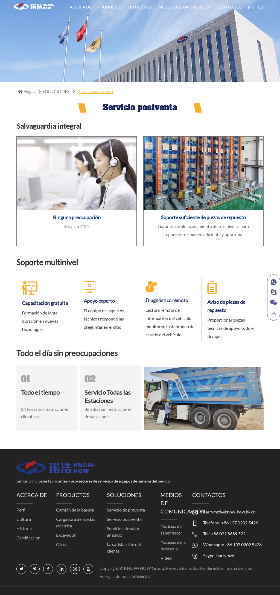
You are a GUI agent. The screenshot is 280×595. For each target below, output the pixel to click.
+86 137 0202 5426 (243, 544)
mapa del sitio (240, 568)
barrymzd (225, 555)
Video (166, 558)
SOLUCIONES (140, 7)
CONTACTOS (229, 7)
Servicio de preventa (126, 509)
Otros (61, 544)
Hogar (27, 91)
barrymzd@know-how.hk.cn (229, 511)
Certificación (28, 537)
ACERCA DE (80, 7)
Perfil (21, 509)
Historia (24, 528)
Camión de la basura (75, 509)
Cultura (23, 519)
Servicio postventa (95, 91)
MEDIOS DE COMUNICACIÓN (185, 7)
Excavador (66, 535)
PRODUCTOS (109, 7)
